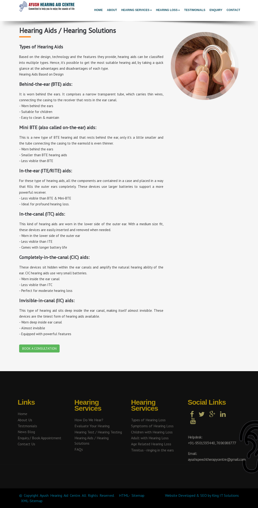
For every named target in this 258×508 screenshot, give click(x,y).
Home (98, 10)
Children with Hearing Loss (151, 432)
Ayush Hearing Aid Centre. (60, 495)
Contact (233, 10)
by (209, 495)
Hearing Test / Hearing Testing (97, 432)
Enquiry (216, 10)
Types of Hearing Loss (147, 419)
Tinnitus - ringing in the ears (151, 450)
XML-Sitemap (32, 500)
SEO (203, 495)
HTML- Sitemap (131, 495)
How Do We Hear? (87, 419)
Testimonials (194, 10)
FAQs (77, 449)
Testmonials (26, 426)
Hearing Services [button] (136, 10)
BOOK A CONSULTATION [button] (39, 348)
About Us (24, 419)
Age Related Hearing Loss (150, 444)
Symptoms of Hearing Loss (151, 426)
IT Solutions (229, 495)
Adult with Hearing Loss (149, 437)
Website (171, 495)
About (112, 10)
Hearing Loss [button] (168, 10)
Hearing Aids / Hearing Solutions (90, 440)
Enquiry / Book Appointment (39, 437)
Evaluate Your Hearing (90, 426)
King (215, 495)
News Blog (25, 431)
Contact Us (25, 444)
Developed (186, 495)
